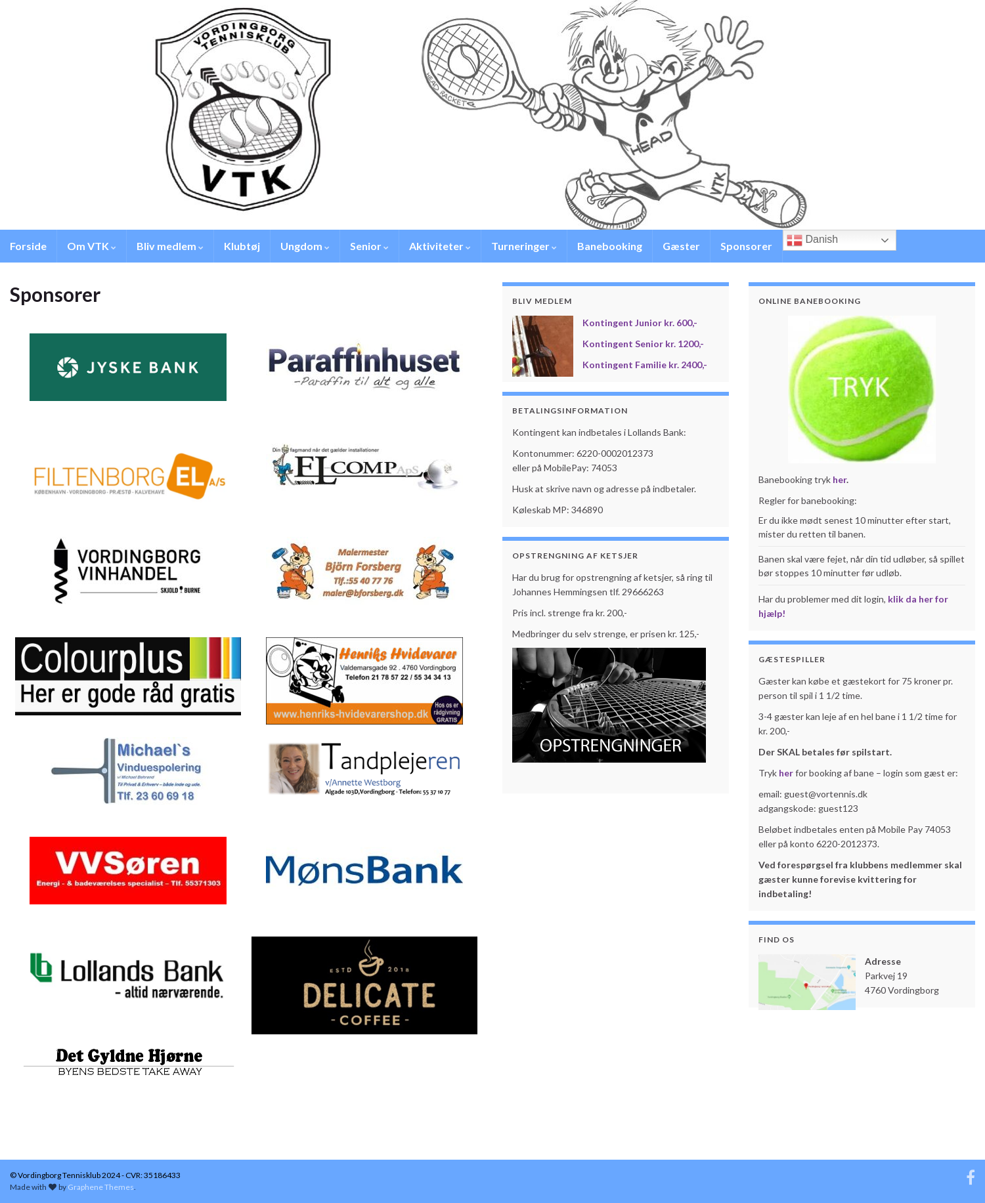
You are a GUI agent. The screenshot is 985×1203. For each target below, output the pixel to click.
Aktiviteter (440, 246)
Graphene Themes (101, 1187)
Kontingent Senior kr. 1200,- (643, 343)
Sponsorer (746, 246)
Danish (812, 240)
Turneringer (524, 246)
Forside (28, 246)
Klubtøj (242, 246)
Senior (369, 246)
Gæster (681, 246)
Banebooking (609, 246)
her (839, 479)
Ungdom (305, 246)
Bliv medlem (170, 246)
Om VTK (91, 246)
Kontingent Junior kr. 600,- (639, 322)
